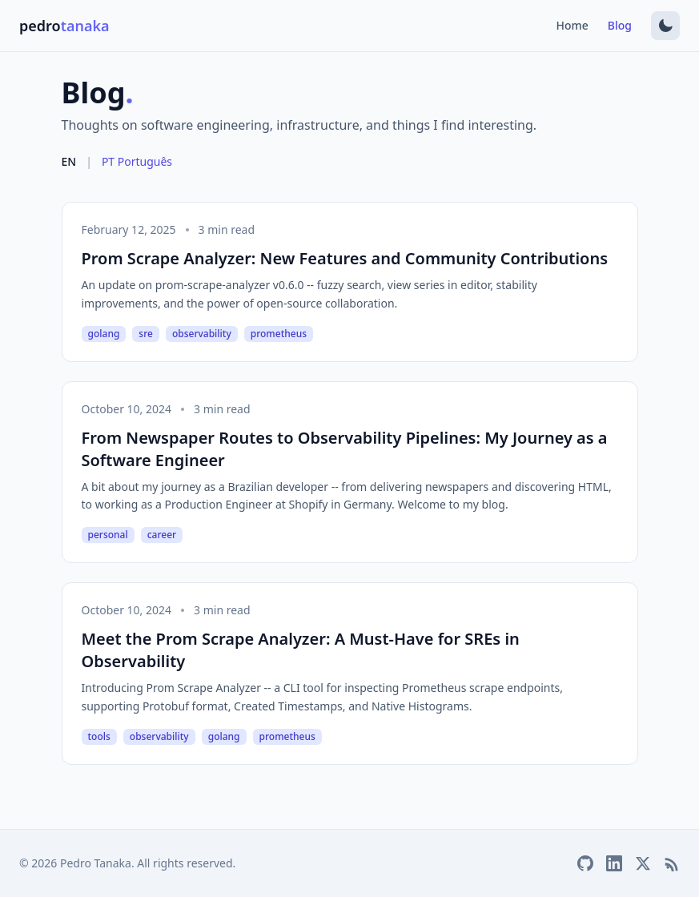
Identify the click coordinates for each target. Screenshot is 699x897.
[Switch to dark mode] (665, 25)
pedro (64, 25)
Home (572, 25)
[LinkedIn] (614, 863)
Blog (620, 25)
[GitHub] (585, 863)
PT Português (137, 161)
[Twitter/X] (643, 863)
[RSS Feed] (672, 863)
